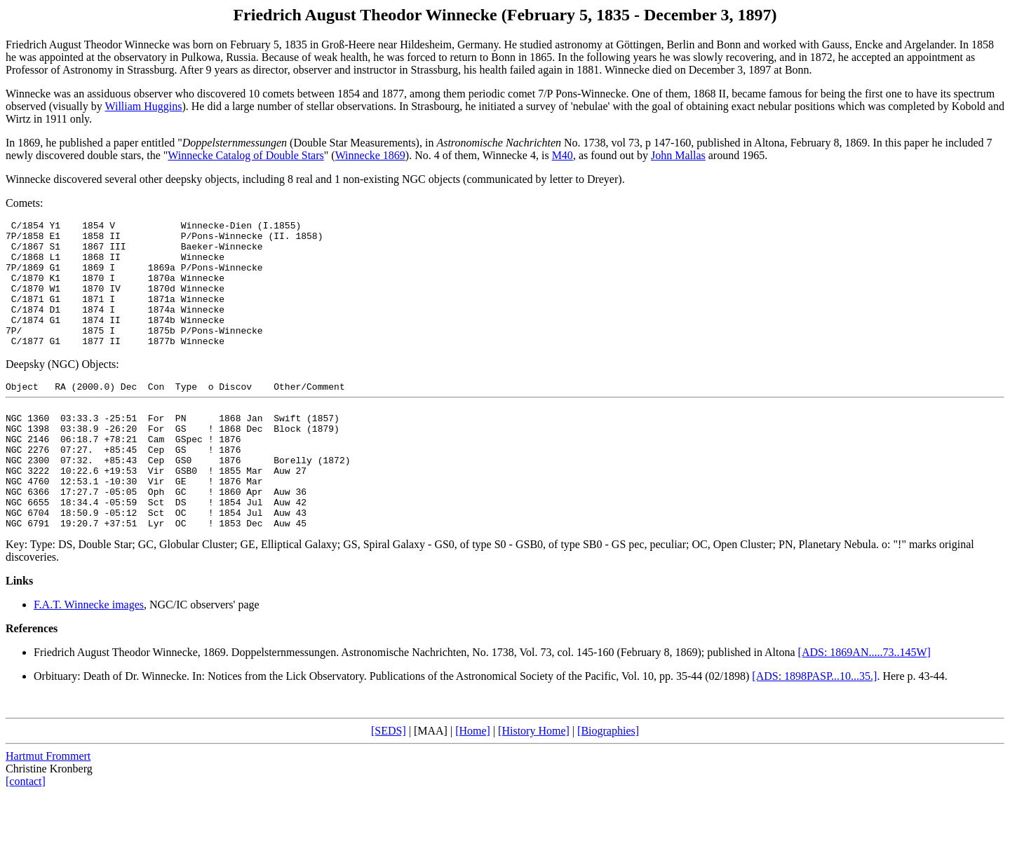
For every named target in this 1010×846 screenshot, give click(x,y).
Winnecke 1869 (370, 155)
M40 (562, 155)
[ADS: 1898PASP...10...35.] (814, 729)
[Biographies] (608, 783)
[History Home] (534, 783)
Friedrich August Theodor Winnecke (116, 705)
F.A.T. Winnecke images (89, 657)
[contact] (26, 834)
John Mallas (678, 155)
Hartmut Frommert (48, 808)
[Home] (472, 783)
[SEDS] (388, 783)
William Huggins (143, 106)
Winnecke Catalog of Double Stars (245, 155)
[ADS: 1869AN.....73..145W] (864, 705)
